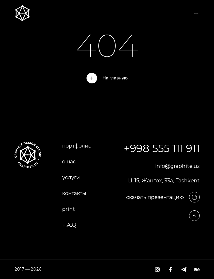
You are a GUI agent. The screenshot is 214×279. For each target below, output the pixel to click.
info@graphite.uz (177, 166)
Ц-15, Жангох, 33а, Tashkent (164, 180)
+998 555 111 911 (162, 148)
